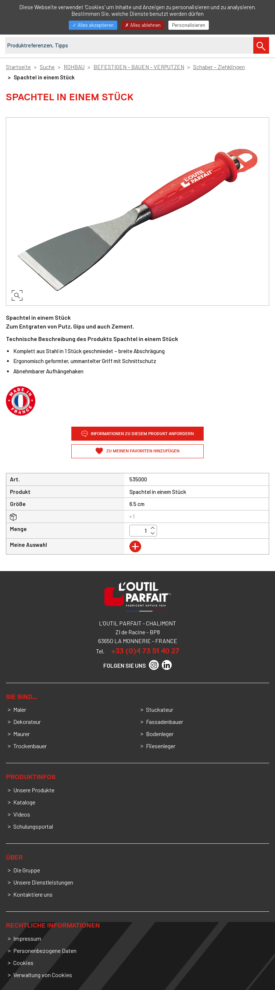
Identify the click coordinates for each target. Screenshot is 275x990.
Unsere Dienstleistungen (43, 882)
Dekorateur (27, 721)
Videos (21, 814)
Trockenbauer (30, 745)
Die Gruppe (26, 870)
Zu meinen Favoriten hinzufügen (142, 451)
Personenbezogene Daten (44, 950)
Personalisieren (188, 25)
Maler (19, 709)
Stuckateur (159, 709)
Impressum (27, 938)
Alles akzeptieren (93, 25)
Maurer (21, 733)
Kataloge (24, 802)
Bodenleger (160, 733)
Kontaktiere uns (33, 894)
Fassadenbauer (164, 721)
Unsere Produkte (33, 789)
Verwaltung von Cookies (42, 974)
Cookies (23, 962)
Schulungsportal (33, 826)
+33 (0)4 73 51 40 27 (145, 650)
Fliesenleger (160, 745)
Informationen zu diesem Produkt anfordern (137, 434)
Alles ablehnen (143, 25)
